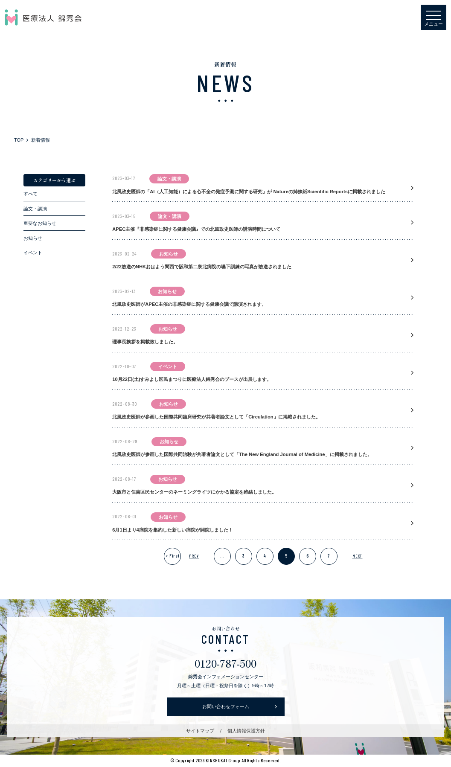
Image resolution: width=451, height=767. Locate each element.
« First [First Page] (173, 555)
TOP (18, 139)
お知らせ (32, 238)
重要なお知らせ (39, 223)
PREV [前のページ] (194, 555)
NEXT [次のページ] (357, 555)
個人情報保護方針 (246, 730)
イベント (32, 252)
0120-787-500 (225, 663)
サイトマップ (200, 730)
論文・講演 (35, 208)
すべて (30, 193)
